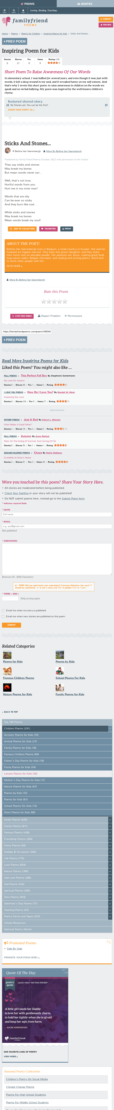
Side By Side (14, 949)
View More (10, 1057)
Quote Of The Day (20, 973)
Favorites (48, 229)
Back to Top (11, 712)
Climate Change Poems (20, 1087)
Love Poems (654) (15, 865)
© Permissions (73, 316)
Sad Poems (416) (14, 884)
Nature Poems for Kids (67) (20, 786)
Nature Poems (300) (16, 871)
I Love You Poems (13, 393)
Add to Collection (22, 229)
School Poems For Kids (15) (20, 806)
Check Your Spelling (16, 493)
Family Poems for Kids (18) (20, 748)
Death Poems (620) (15, 820)
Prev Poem (15, 41)
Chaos (38, 452)
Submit (106, 19)
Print (66, 229)
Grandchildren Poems (17, 453)
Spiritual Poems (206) (17, 890)
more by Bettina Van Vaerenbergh (62, 151)
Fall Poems (10, 376)
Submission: (11, 541)
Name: (7, 510)
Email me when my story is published (26, 610)
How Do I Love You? (40, 392)
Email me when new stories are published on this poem (35, 616)
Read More (14, 266)
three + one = (11, 594)
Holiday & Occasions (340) (20, 852)
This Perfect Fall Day (34, 375)
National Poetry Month (18, 929)
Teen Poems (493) (15, 897)
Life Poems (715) (14, 858)
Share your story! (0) (20, 110)
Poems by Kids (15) (15, 793)
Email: (7, 522)
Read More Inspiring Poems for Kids (35, 361)
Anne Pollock (42, 436)
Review (106, 25)
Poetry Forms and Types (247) (22, 916)
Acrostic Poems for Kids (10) (21, 735)
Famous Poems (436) (16, 832)
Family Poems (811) (16, 826)
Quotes (85, 3)
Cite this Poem (22, 316)
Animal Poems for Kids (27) (20, 741)
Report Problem (49, 316)
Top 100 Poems (13, 722)
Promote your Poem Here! (21, 957)
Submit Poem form (73, 498)
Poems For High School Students (26, 1095)
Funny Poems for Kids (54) (20, 767)
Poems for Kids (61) (16, 799)
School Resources (15, 923)
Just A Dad (31, 419)
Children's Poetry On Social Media (27, 1079)
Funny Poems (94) (15, 845)
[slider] (54, 62)
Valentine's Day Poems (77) (20, 903)
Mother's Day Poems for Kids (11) (24, 780)
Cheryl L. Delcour (51, 420)
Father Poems (12, 420)
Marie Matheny (54, 453)
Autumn (26, 436)
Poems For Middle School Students (27, 1102)
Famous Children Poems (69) (21, 754)
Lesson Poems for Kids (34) (20, 774)
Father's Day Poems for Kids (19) (24, 761)
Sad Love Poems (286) (17, 878)
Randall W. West (66, 392)
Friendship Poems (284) (18, 839)
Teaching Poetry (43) (16, 910)
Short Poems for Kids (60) (19, 812)
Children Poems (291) (17, 728)
